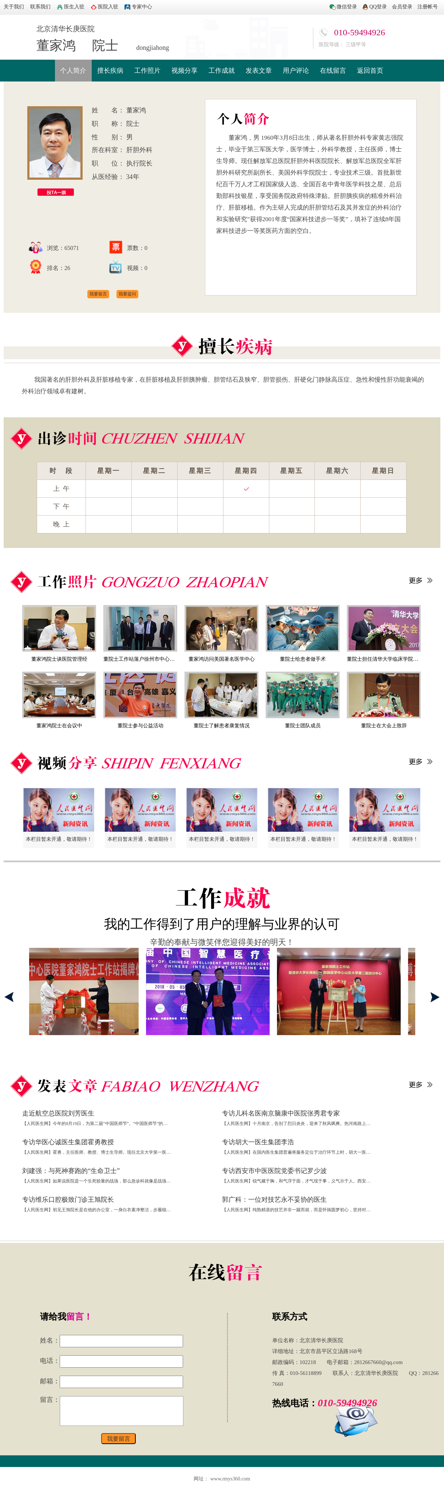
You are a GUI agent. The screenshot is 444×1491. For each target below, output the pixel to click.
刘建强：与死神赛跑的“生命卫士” (71, 1170)
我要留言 (98, 294)
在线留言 (333, 70)
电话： (50, 1360)
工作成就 (222, 70)
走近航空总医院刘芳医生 (58, 1113)
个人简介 (73, 70)
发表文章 (259, 70)
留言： (50, 1399)
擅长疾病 (110, 70)
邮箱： (50, 1381)
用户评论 (296, 70)
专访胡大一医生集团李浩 (258, 1142)
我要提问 (127, 294)
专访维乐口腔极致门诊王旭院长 (68, 1199)
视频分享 (184, 70)
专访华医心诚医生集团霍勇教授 (68, 1142)
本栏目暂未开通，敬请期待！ (59, 839)
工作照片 (147, 70)
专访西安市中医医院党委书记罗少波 (274, 1170)
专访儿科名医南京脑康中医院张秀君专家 (281, 1113)
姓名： (50, 1340)
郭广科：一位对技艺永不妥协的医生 (274, 1199)
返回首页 (370, 70)
